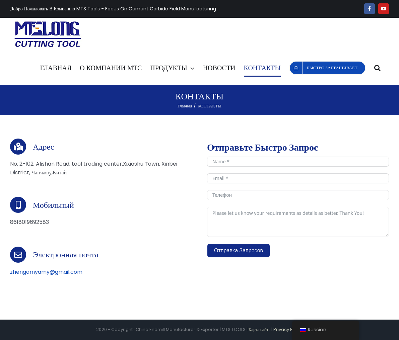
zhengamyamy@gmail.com (46, 272)
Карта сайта (259, 329)
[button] (377, 68)
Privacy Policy (288, 329)
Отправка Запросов (238, 250)
